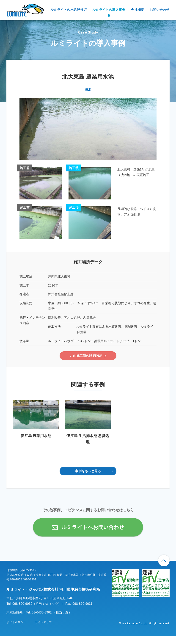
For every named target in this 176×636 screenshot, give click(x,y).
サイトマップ (43, 622)
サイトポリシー (16, 622)
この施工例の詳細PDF (86, 356)
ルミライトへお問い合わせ (92, 527)
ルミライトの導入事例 (108, 9)
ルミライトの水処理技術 (68, 9)
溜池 (88, 89)
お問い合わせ (160, 9)
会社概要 (137, 9)
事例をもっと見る (88, 471)
